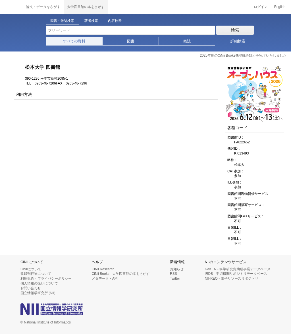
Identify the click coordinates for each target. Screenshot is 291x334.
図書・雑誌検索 (62, 21)
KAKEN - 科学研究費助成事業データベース (238, 269)
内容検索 (115, 21)
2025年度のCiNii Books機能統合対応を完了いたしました (243, 55)
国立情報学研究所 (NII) (37, 293)
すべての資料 (74, 41)
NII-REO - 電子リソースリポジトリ (231, 279)
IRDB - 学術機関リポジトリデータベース (236, 274)
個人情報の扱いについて (39, 283)
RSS (173, 274)
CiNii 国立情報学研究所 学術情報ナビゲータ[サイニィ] (11, 7)
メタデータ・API (105, 279)
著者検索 (91, 21)
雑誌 (187, 41)
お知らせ (177, 269)
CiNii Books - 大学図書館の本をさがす (121, 274)
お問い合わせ (30, 288)
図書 (130, 41)
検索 (235, 30)
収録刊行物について (35, 274)
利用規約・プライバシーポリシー (46, 279)
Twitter (175, 279)
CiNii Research (103, 269)
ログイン (260, 7)
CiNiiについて (30, 269)
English (279, 7)
